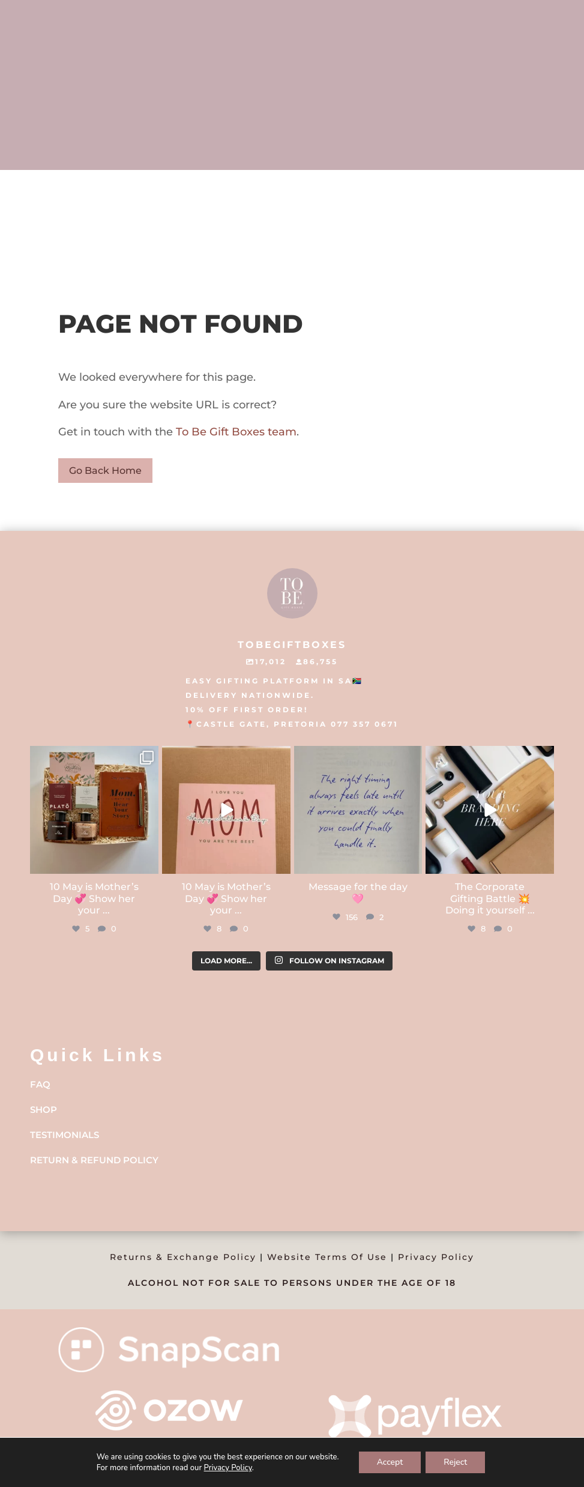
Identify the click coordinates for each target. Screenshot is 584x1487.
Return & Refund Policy (94, 1160)
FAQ (40, 1084)
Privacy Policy (436, 1257)
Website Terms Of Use (327, 1257)
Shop (43, 1109)
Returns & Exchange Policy (183, 1257)
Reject (455, 1462)
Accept (390, 1462)
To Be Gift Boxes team (235, 431)
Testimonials (64, 1134)
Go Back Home (105, 470)
